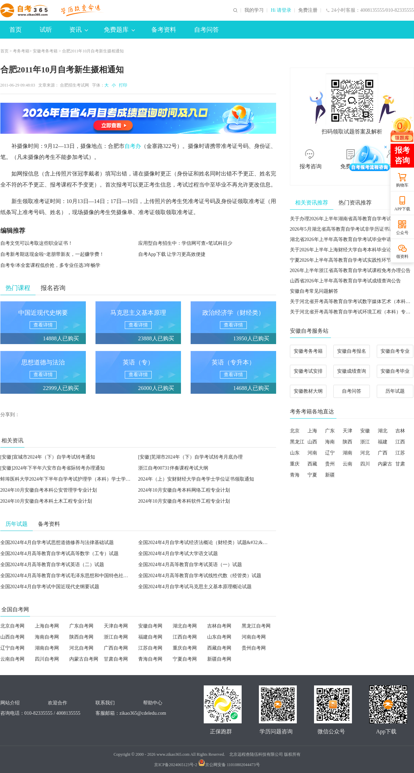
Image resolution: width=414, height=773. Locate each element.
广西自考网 (116, 648)
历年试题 (395, 391)
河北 (365, 452)
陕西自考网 (81, 637)
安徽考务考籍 (45, 51)
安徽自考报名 (351, 351)
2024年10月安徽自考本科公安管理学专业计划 (48, 490)
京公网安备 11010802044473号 (229, 764)
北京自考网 (12, 626)
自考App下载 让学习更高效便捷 (172, 254)
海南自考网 (47, 637)
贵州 (330, 463)
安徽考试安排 (308, 371)
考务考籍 (21, 51)
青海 (295, 475)
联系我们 (105, 702)
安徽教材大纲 (308, 391)
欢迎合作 (57, 702)
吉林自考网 (219, 626)
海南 (330, 441)
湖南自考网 (47, 648)
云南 (347, 463)
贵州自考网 (254, 648)
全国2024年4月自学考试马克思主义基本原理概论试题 (195, 586)
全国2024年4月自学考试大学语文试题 (178, 553)
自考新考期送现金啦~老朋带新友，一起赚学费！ (52, 254)
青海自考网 (150, 659)
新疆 (330, 475)
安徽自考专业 (395, 351)
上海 (312, 430)
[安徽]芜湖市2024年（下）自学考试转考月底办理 (190, 457)
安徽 (365, 430)
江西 (400, 441)
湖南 (347, 452)
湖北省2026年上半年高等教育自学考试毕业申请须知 (345, 239)
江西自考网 (185, 637)
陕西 (347, 441)
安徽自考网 (150, 626)
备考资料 (163, 29)
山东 (295, 452)
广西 (382, 452)
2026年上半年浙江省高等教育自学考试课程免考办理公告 (350, 270)
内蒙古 (385, 463)
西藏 (312, 463)
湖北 (382, 430)
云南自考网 (12, 659)
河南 (312, 452)
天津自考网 (116, 626)
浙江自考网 (116, 637)
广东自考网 (81, 626)
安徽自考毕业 (395, 371)
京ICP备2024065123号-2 (175, 764)
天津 (347, 430)
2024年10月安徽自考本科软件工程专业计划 (184, 501)
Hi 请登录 (281, 10)
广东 (330, 430)
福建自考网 (150, 637)
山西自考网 (12, 637)
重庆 (295, 463)
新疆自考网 (219, 659)
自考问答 (206, 29)
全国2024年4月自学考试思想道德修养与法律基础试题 (57, 542)
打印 (122, 85)
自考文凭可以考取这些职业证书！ (36, 243)
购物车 (402, 185)
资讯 (78, 29)
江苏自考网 (150, 648)
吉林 (400, 430)
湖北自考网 (185, 626)
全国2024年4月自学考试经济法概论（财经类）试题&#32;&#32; (205, 542)
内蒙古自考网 (83, 659)
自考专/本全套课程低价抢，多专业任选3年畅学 (50, 265)
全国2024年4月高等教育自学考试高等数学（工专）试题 (59, 553)
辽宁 (330, 452)
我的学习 (254, 10)
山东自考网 (219, 637)
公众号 (402, 232)
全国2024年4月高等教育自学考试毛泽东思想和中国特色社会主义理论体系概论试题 (88, 575)
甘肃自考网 (116, 659)
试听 (46, 29)
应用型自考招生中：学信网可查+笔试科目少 (185, 243)
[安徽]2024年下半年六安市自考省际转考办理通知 (52, 468)
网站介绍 (10, 702)
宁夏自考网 (185, 659)
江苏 (400, 452)
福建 (382, 441)
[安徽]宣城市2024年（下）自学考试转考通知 (47, 457)
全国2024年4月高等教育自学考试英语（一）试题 (190, 564)
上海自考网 (47, 626)
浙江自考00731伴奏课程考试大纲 (173, 468)
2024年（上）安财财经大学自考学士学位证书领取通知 (196, 479)
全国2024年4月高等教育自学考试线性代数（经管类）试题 (199, 575)
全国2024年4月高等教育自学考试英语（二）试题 (52, 564)
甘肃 (400, 463)
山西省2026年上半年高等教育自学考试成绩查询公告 (345, 280)
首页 (15, 29)
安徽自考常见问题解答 (314, 291)
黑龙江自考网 (256, 626)
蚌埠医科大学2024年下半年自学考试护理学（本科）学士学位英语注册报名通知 (84, 479)
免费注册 (307, 10)
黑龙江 (297, 441)
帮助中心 (152, 702)
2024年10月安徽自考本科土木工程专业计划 (46, 501)
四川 (365, 463)
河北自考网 (81, 648)
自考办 (132, 146)
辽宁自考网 (12, 648)
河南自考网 (254, 637)
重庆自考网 (185, 648)
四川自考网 (47, 659)
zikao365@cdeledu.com (143, 713)
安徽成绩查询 (351, 371)
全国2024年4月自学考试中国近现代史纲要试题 (49, 586)
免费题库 (119, 29)
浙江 (365, 441)
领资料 (402, 256)
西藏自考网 (219, 648)
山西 (312, 441)
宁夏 (312, 475)
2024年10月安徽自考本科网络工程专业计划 (184, 490)
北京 (295, 430)
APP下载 (402, 209)
